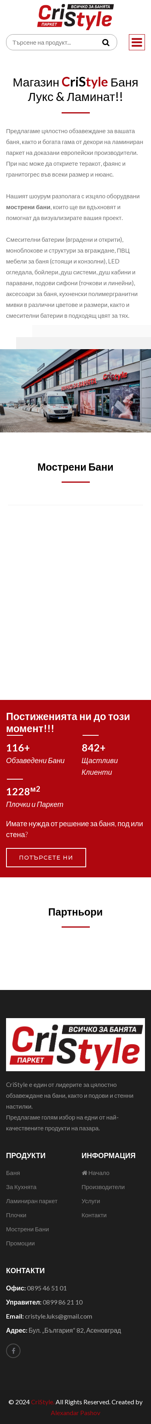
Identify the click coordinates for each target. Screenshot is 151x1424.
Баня (13, 1172)
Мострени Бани (27, 1229)
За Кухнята (21, 1186)
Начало (96, 1172)
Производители (103, 1186)
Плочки (16, 1214)
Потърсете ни (46, 857)
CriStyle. (42, 1401)
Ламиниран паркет (32, 1200)
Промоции (20, 1243)
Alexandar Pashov (75, 1412)
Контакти (94, 1214)
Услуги (91, 1200)
